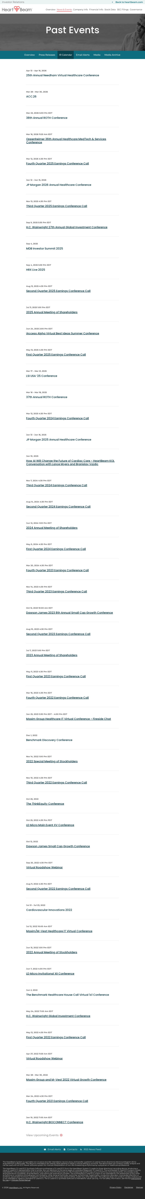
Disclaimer (128, 1192)
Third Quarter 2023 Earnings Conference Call (56, 596)
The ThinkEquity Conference (45, 809)
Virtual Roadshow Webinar (44, 872)
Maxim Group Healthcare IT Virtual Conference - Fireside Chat (68, 724)
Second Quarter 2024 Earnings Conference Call (58, 511)
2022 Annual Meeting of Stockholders (51, 957)
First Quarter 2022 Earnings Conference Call (56, 1042)
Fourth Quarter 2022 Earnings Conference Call (57, 702)
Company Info (80, 9)
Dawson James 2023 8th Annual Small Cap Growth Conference (69, 618)
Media (97, 59)
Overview (50, 9)
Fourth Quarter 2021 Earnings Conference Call (57, 1106)
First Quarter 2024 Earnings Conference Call (56, 554)
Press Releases (47, 59)
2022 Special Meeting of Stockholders (52, 766)
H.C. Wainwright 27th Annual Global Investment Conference (66, 232)
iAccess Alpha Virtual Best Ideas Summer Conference (62, 338)
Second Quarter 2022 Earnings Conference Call (58, 894)
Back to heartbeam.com (129, 2)
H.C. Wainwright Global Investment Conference (58, 1021)
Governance (136, 9)
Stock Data (110, 9)
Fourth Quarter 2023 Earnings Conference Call (57, 575)
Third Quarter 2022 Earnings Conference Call (56, 787)
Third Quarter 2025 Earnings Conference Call (56, 211)
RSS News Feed (92, 1154)
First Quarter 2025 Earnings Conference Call (56, 359)
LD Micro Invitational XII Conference (50, 978)
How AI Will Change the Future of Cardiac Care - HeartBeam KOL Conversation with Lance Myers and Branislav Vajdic (70, 467)
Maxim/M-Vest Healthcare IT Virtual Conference (59, 936)
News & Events (64, 9)
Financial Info (96, 9)
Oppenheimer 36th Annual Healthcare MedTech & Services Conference (66, 145)
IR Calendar (65, 59)
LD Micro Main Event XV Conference (50, 830)
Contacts (72, 1154)
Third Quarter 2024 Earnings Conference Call (56, 490)
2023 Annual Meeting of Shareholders (51, 660)
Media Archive (112, 59)
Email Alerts (83, 59)
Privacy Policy (115, 1192)
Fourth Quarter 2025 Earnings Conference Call (57, 168)
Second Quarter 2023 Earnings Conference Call (58, 639)
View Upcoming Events (42, 1140)
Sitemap (139, 1192)
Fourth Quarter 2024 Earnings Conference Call (57, 423)
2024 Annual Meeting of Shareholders (51, 533)
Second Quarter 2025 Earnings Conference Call (58, 296)
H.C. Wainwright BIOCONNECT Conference (54, 1127)
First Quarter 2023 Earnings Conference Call (56, 681)
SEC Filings (122, 9)
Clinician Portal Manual (20, 1185)
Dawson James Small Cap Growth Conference (58, 851)
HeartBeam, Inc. (15, 1193)
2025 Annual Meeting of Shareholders (51, 317)
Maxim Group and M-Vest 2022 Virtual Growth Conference (66, 1085)
